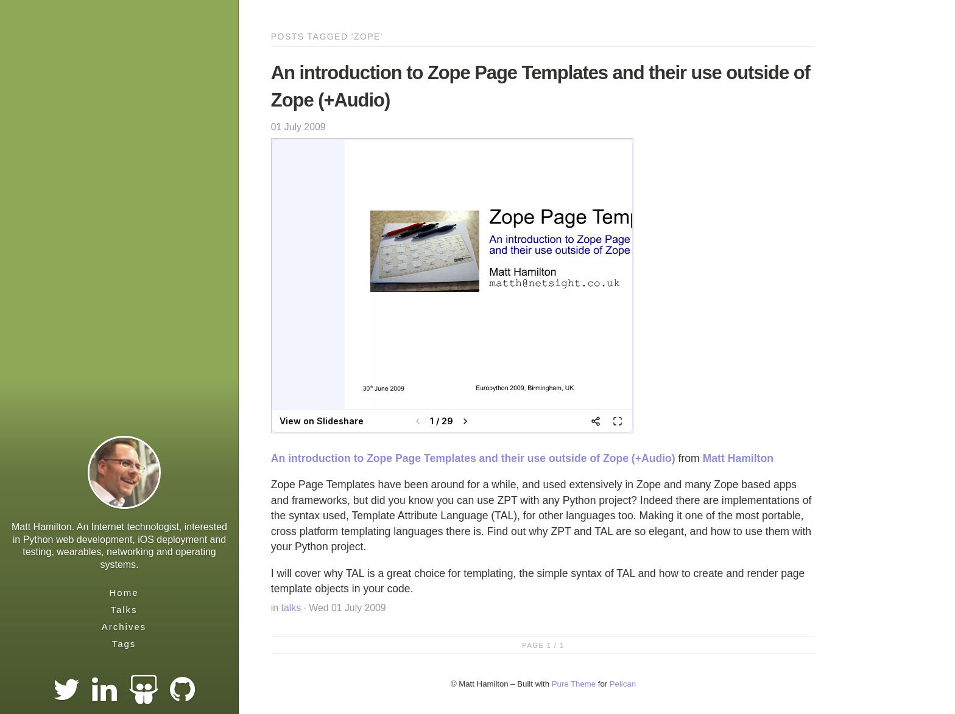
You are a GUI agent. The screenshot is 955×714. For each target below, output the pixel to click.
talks (291, 608)
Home (123, 592)
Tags (124, 644)
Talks (123, 609)
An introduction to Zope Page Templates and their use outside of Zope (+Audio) (473, 458)
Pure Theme (574, 683)
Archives (124, 626)
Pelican (623, 683)
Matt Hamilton (738, 458)
